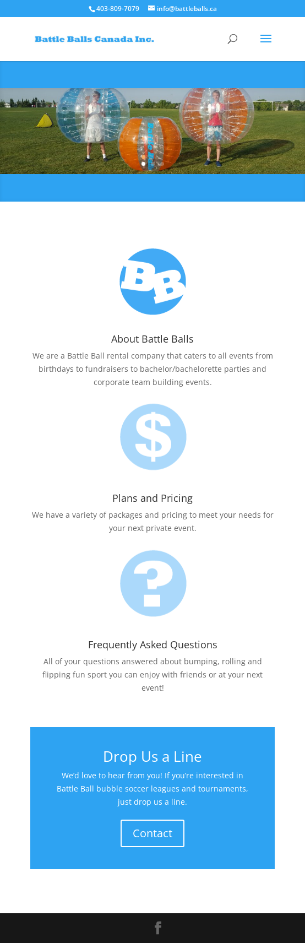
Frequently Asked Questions (152, 644)
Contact (152, 833)
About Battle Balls (152, 338)
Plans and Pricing (152, 498)
